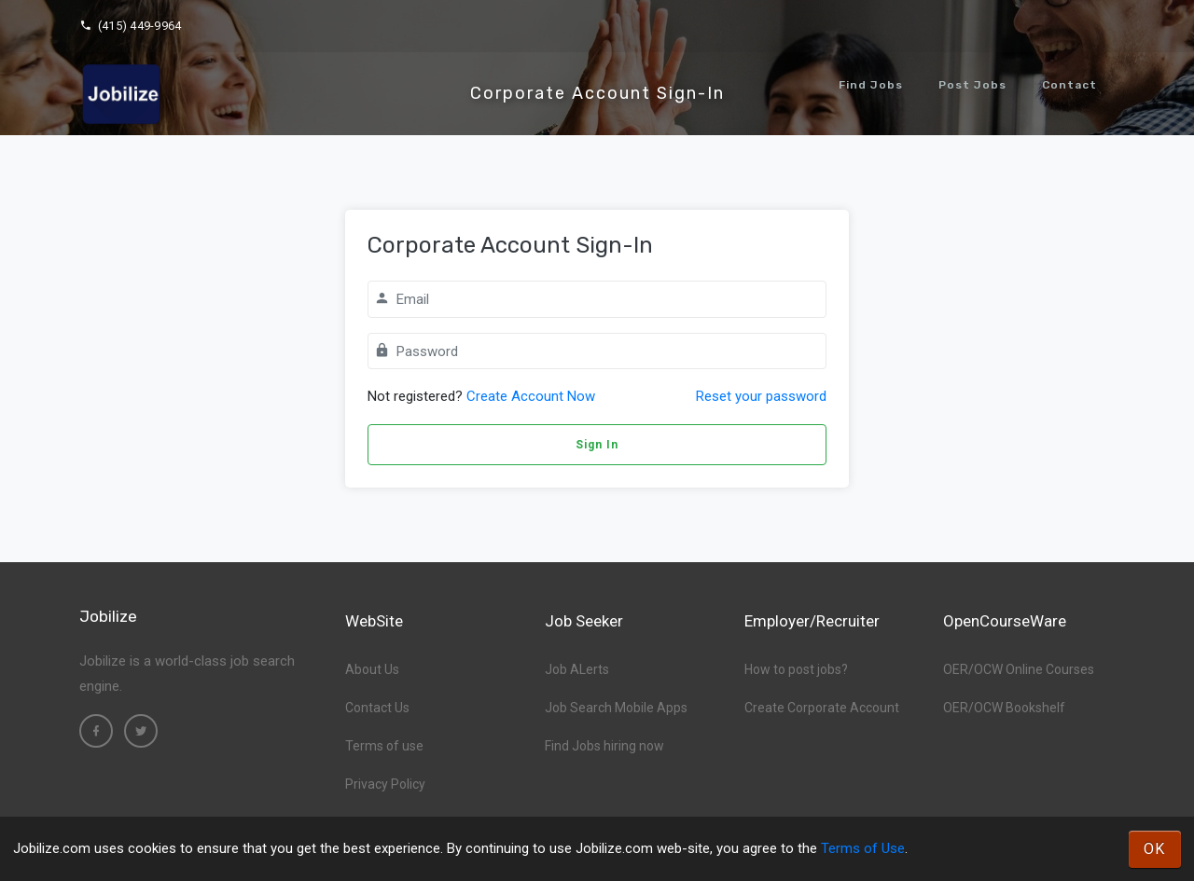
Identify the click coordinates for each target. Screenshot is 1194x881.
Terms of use (384, 745)
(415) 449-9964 (130, 26)
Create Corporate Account (821, 707)
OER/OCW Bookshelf (1004, 707)
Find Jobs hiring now (604, 745)
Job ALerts (577, 669)
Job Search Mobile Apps (616, 707)
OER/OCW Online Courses (1018, 669)
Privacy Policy (385, 784)
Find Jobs (871, 84)
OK (1155, 849)
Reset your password (761, 396)
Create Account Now (530, 396)
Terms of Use (863, 848)
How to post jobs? (796, 669)
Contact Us (377, 707)
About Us (372, 669)
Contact (1069, 84)
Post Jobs (972, 84)
